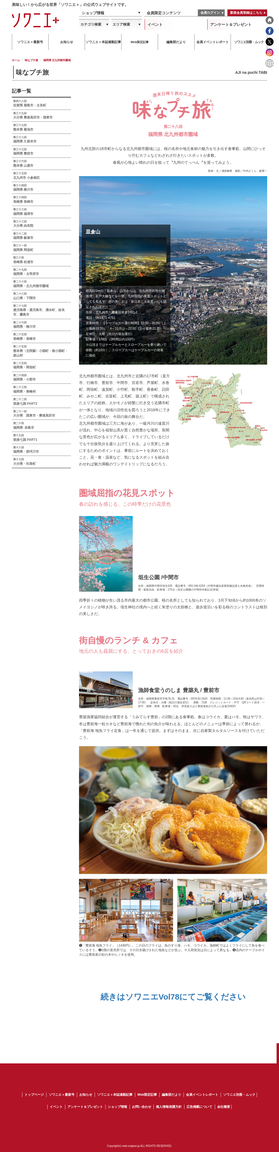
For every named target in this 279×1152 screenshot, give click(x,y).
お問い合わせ (141, 1107)
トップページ (34, 1095)
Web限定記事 (147, 1095)
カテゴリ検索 (90, 24)
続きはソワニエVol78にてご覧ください (173, 996)
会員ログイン (210, 13)
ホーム (16, 60)
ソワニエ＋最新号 (61, 1095)
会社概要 (223, 1107)
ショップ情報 (93, 13)
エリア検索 (121, 24)
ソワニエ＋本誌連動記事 (115, 1095)
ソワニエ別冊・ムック (239, 1095)
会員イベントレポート (202, 1095)
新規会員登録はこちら (246, 13)
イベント (155, 24)
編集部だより (171, 1095)
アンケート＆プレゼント (231, 24)
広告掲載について (199, 1107)
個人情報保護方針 (169, 1107)
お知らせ (85, 1095)
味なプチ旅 (31, 60)
